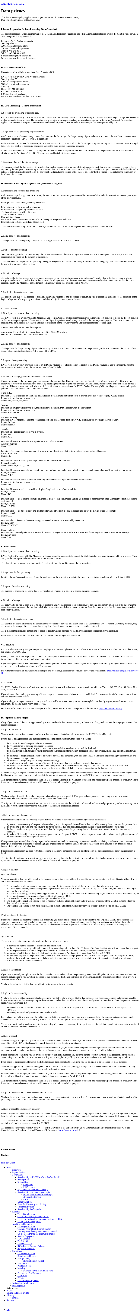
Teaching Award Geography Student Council (37, 1231)
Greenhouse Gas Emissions (29, 1273)
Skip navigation (8, 1163)
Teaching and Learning (22, 1224)
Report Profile (18, 1172)
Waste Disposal (24, 1266)
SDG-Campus (24, 1239)
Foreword (16, 1170)
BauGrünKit (23, 1241)
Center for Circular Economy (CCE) (33, 1216)
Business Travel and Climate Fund (38, 1271)
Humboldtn (28, 1184)
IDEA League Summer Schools (31, 1246)
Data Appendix (18, 1285)
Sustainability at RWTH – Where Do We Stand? (39, 1177)
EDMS (21, 1278)
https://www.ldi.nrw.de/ (69, 1130)
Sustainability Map (26, 1207)
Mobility (21, 1268)
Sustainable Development (23, 1283)
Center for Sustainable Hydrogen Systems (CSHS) (40, 1219)
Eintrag (15, 1298)
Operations (17, 1251)
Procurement (23, 1263)
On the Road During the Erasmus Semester (36, 1234)
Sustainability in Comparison (30, 1209)
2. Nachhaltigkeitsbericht (13, 4)
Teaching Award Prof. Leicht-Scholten (34, 1229)
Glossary (10, 1295)
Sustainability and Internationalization (34, 1192)
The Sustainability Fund (28, 1280)
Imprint (10, 1290)
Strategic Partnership (32, 1197)
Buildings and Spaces (27, 1256)
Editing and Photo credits (18, 1293)
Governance (17, 1175)
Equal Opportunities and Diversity (33, 1189)
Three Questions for (26, 1214)
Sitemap (10, 1300)
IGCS (25, 1199)
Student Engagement (27, 1236)
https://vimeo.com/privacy (110, 708)
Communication (25, 1202)
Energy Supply (24, 1258)
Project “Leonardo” (26, 1248)
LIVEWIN (22, 1275)
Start (9, 1167)
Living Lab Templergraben (29, 1221)
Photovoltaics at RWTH (33, 1261)
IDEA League (29, 1187)
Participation (23, 1180)
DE (8, 1309)
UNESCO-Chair (25, 1243)
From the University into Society (32, 1204)
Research (16, 1211)
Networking (23, 1182)
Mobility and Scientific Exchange (37, 1194)
